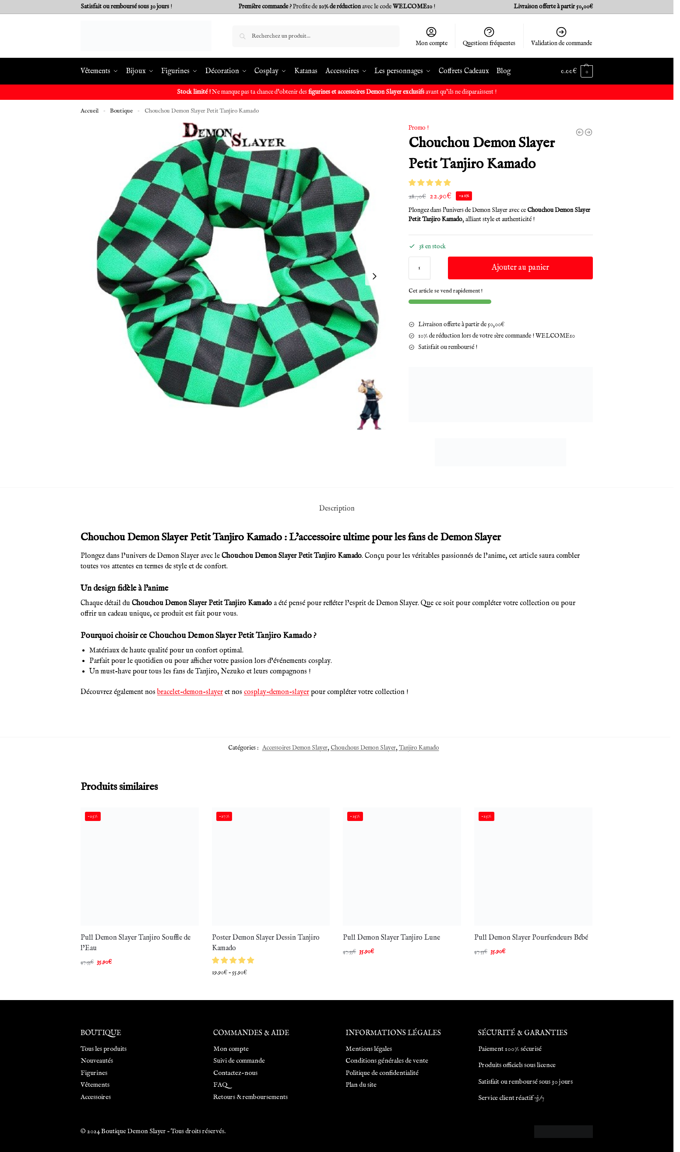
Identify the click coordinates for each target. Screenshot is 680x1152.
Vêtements (95, 1085)
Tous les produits (104, 1049)
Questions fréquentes (489, 36)
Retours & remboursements (250, 1097)
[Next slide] (374, 276)
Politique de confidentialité (382, 1073)
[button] (430, 183)
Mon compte (431, 36)
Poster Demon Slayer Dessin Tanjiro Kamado (266, 943)
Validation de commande (561, 36)
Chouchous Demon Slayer (363, 748)
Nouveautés (97, 1061)
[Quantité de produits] (419, 268)
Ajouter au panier (520, 268)
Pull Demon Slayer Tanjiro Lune (391, 938)
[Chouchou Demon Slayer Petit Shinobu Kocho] (588, 132)
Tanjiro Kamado (419, 748)
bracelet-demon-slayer (190, 692)
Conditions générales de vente (386, 1061)
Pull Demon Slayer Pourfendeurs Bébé (531, 938)
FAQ (220, 1085)
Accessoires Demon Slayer (295, 748)
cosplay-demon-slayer (276, 692)
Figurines (94, 1073)
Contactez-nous (235, 1073)
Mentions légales (368, 1049)
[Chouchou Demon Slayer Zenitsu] (579, 132)
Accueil (90, 111)
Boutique (121, 111)
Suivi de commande (239, 1061)
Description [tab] (337, 508)
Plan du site (361, 1085)
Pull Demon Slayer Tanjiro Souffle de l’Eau (135, 943)
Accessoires (96, 1097)
